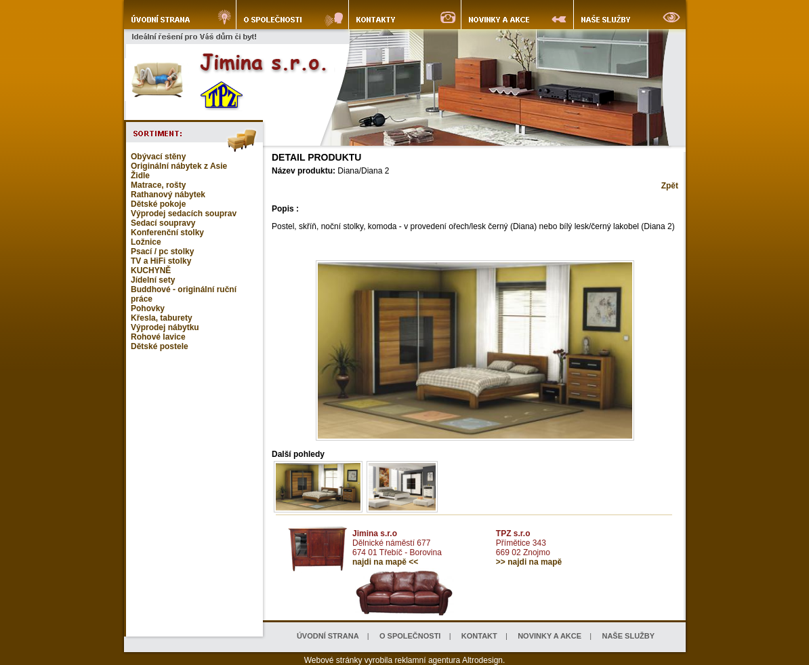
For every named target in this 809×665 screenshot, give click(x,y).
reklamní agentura (428, 660)
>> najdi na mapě (529, 562)
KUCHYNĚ (151, 270)
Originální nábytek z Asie (179, 166)
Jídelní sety (153, 280)
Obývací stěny (158, 156)
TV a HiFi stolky (161, 261)
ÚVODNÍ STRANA (328, 636)
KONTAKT (479, 636)
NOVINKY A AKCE (549, 636)
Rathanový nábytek (168, 194)
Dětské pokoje (158, 204)
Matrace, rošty (158, 185)
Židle (140, 175)
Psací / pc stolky (162, 251)
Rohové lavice (158, 337)
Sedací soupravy (163, 223)
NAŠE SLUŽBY (628, 636)
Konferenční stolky (167, 232)
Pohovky (148, 308)
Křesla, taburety (161, 318)
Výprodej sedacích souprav (183, 213)
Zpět (669, 185)
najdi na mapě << (385, 562)
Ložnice (146, 242)
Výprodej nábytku (165, 327)
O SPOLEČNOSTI (409, 636)
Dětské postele (159, 346)
